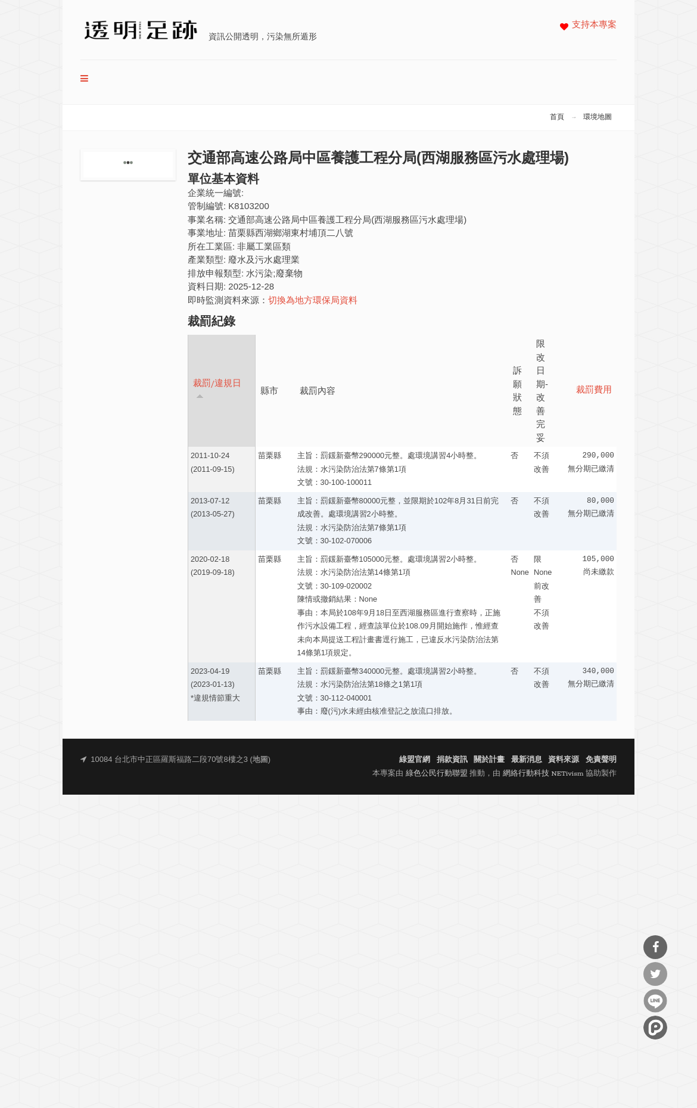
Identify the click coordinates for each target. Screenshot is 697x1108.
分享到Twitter (655, 974)
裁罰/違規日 (217, 389)
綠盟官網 (414, 759)
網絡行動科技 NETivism (543, 773)
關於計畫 (489, 759)
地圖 (260, 759)
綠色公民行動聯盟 (437, 773)
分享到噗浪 (655, 1027)
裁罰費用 (594, 390)
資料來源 (563, 759)
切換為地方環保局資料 (312, 301)
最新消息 (526, 759)
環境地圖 (597, 117)
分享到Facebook (655, 947)
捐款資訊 (452, 759)
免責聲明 (601, 759)
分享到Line (655, 1001)
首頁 (557, 117)
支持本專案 (594, 25)
